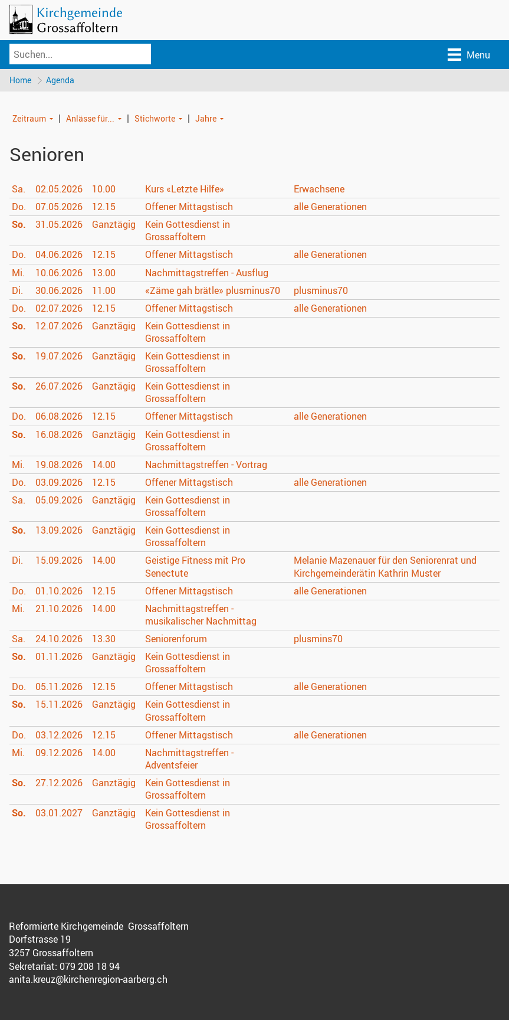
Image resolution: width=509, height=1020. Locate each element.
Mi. (18, 272)
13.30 (104, 639)
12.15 (104, 207)
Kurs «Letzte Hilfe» (184, 189)
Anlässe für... (90, 118)
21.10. (59, 609)
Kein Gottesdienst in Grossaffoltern (187, 231)
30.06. (59, 291)
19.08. (59, 465)
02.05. (59, 189)
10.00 (104, 189)
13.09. (59, 530)
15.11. (59, 704)
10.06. (59, 272)
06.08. (59, 416)
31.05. (59, 224)
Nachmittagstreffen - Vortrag (206, 465)
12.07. (59, 326)
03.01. (59, 813)
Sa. (18, 189)
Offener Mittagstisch (189, 207)
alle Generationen (330, 207)
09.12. (59, 753)
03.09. (59, 482)
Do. (19, 207)
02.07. (59, 308)
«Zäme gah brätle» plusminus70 (212, 291)
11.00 (104, 291)
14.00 (104, 465)
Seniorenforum (176, 639)
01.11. (59, 656)
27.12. (59, 783)
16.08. (59, 435)
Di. (17, 291)
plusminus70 (321, 291)
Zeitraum (29, 118)
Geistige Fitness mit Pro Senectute (195, 567)
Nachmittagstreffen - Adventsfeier (189, 759)
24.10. (59, 639)
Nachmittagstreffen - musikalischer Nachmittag (201, 615)
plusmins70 (318, 639)
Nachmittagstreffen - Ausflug (206, 272)
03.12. (59, 735)
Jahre (205, 118)
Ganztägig (114, 224)
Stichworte (154, 118)
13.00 (104, 272)
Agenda (61, 80)
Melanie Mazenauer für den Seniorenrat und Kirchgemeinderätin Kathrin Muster (385, 567)
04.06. (59, 255)
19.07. (59, 356)
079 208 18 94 (90, 966)
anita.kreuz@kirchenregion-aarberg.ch (88, 979)
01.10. (59, 591)
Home (20, 80)
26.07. (59, 386)
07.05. (59, 207)
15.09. (59, 560)
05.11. (59, 687)
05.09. (59, 500)
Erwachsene (319, 189)
